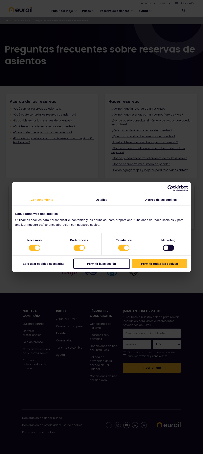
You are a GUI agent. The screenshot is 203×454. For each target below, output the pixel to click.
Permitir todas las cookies (159, 263)
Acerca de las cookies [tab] (161, 199)
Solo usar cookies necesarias (43, 263)
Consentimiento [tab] (42, 199)
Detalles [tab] (101, 199)
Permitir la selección (101, 263)
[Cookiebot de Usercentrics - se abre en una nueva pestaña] (170, 188)
